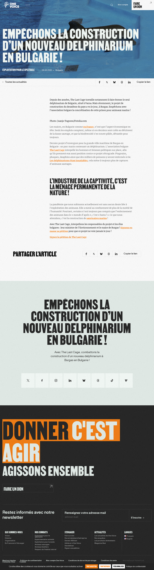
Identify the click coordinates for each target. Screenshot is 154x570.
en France (88, 126)
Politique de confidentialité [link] (136, 566)
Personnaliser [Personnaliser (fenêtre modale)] (118, 566)
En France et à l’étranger (14, 543)
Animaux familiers (42, 547)
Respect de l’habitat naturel (45, 549)
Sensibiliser (69, 546)
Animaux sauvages (42, 544)
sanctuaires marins (97, 218)
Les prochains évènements (104, 541)
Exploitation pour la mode (45, 542)
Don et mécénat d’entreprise (76, 538)
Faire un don (69, 536)
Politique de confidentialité (31, 560)
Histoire (8, 538)
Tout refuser (105, 566)
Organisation (10, 541)
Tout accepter (91, 566)
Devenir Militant (71, 541)
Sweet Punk (139, 560)
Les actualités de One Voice (105, 536)
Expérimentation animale (44, 539)
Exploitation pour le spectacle (42, 536)
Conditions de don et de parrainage (82, 560)
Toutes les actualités (14, 82)
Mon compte (123, 5)
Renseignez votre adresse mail (85, 513)
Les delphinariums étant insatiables (69, 160)
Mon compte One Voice (55, 560)
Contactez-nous (8, 562)
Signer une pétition (72, 548)
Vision (7, 536)
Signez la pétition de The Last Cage (68, 237)
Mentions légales (9, 560)
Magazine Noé (100, 543)
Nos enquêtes (99, 538)
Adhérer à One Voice (73, 543)
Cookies (22, 562)
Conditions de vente (109, 560)
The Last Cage (57, 150)
